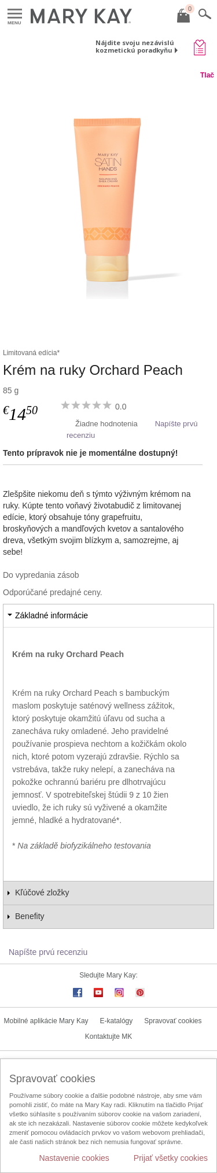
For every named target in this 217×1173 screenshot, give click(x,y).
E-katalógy (116, 1021)
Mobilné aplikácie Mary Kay (46, 1021)
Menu (15, 14)
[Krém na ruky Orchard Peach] (108, 202)
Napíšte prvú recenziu (48, 952)
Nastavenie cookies (74, 1158)
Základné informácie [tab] (51, 615)
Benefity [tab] (30, 916)
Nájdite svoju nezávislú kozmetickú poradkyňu (134, 46)
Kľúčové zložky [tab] (42, 892)
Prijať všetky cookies (171, 1158)
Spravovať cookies (172, 1021)
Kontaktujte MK (108, 1036)
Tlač (207, 75)
